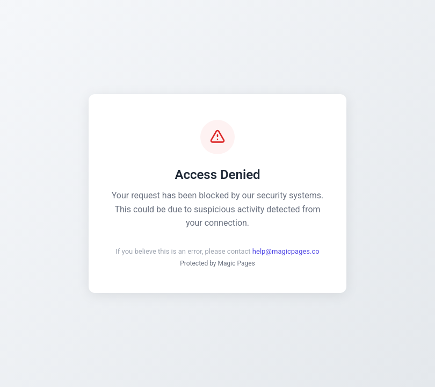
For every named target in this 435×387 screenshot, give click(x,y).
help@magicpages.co (286, 251)
